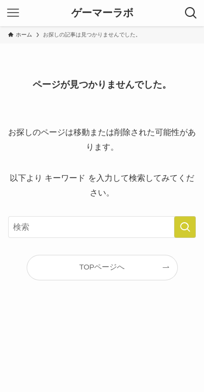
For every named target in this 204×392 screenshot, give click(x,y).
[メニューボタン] (13, 13)
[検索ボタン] (191, 13)
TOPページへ (102, 267)
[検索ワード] (102, 227)
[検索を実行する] (185, 227)
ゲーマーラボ (102, 13)
